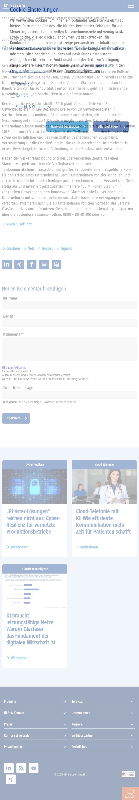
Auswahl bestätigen (65, 126)
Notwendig (24, 84)
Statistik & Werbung (30, 106)
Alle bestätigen (108, 126)
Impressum (103, 65)
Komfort (22, 95)
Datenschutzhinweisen (82, 70)
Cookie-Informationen (27, 70)
